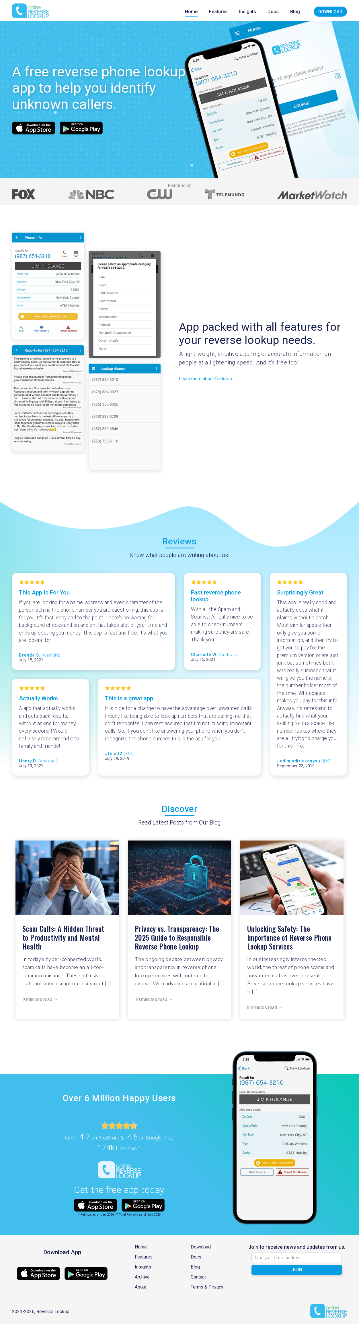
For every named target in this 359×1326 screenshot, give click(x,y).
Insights (247, 11)
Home (191, 11)
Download (330, 11)
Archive (142, 1279)
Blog (295, 11)
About (141, 1289)
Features (218, 11)
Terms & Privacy (207, 1289)
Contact (198, 1279)
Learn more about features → (208, 380)
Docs (273, 11)
